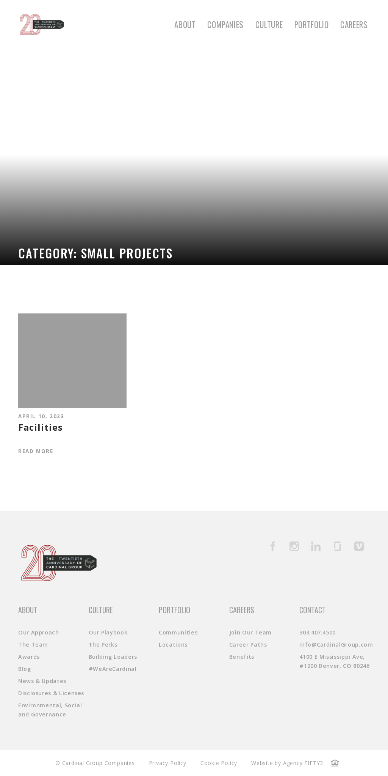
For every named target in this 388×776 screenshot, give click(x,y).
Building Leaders (113, 656)
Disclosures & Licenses (51, 693)
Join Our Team (250, 632)
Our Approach (38, 632)
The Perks (103, 644)
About (185, 24)
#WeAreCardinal (113, 668)
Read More (35, 451)
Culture (269, 24)
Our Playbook (108, 632)
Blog (24, 668)
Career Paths (248, 644)
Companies (225, 24)
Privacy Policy (167, 763)
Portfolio (311, 24)
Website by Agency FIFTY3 (287, 763)
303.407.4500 (317, 632)
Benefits (241, 656)
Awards (29, 656)
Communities (178, 632)
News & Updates (42, 681)
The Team (33, 644)
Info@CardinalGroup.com (336, 644)
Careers (354, 24)
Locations (173, 644)
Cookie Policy (218, 763)
